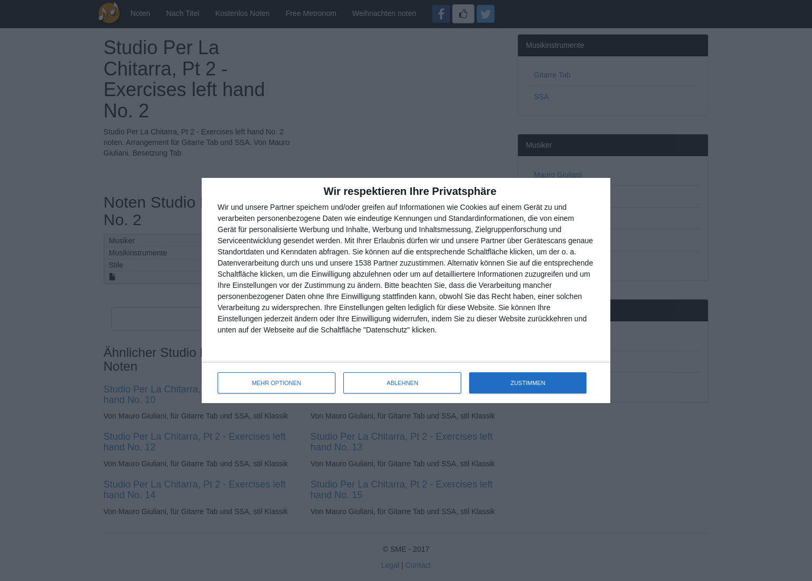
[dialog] (406, 290)
